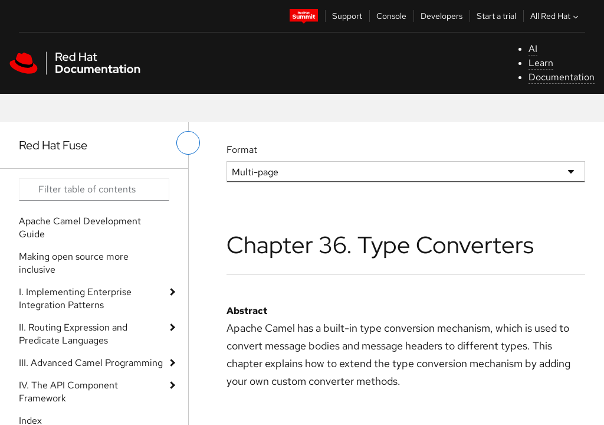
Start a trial (496, 16)
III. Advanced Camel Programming (91, 363)
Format (241, 149)
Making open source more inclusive (74, 263)
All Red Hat (555, 16)
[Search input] (94, 189)
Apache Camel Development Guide (80, 227)
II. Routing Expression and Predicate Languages (73, 333)
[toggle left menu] (188, 143)
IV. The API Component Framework (68, 391)
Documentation (561, 77)
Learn (540, 63)
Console (391, 16)
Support (347, 16)
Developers (441, 16)
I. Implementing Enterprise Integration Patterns (75, 298)
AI (532, 48)
